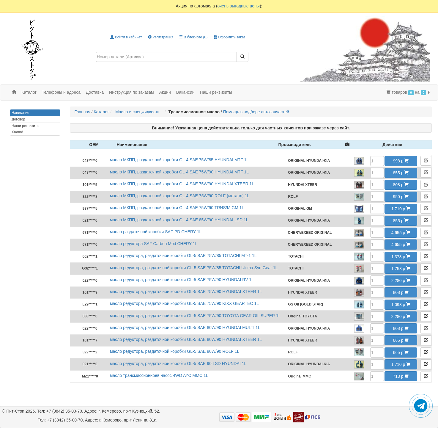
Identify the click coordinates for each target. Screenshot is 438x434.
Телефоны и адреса (61, 92)
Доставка (95, 92)
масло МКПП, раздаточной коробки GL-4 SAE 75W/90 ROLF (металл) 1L (179, 195)
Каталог (101, 111)
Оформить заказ (229, 37)
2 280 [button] (401, 280)
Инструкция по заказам (131, 92)
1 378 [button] (401, 256)
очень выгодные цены (239, 6)
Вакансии (185, 92)
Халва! (17, 132)
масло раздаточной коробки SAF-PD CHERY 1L (156, 231)
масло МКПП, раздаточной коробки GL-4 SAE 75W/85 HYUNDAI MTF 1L (179, 159)
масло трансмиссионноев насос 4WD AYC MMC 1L (159, 375)
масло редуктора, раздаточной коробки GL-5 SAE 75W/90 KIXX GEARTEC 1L (184, 303)
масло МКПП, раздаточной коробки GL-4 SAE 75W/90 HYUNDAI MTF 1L (179, 172)
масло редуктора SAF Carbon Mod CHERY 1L (154, 243)
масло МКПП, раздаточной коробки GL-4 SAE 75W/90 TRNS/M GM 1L (177, 207)
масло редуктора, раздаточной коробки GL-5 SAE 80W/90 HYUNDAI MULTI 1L (185, 327)
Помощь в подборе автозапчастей (256, 111)
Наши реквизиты (216, 92)
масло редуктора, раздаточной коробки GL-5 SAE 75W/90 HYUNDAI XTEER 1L (186, 291)
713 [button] (401, 376)
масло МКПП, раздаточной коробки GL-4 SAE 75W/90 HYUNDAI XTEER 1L (182, 183)
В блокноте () (193, 37)
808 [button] (401, 184)
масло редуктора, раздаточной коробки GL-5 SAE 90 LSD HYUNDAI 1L (178, 363)
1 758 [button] (401, 268)
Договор (18, 119)
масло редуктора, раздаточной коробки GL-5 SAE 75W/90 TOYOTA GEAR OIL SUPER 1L (195, 315)
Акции (165, 92)
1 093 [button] (401, 304)
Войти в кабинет (126, 37)
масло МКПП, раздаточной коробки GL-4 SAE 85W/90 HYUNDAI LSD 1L (179, 219)
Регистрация (160, 37)
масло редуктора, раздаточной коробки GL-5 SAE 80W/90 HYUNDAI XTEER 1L (186, 339)
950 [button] (401, 196)
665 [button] (401, 340)
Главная (82, 111)
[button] (425, 161)
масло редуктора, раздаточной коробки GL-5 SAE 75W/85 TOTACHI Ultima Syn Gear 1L (194, 267)
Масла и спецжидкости (138, 111)
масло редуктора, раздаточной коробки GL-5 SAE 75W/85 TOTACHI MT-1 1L (183, 255)
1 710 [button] (401, 208)
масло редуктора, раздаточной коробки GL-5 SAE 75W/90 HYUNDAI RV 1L (182, 279)
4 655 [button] (401, 232)
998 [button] (401, 161)
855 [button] (401, 172)
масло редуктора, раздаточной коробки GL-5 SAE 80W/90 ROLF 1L (174, 351)
